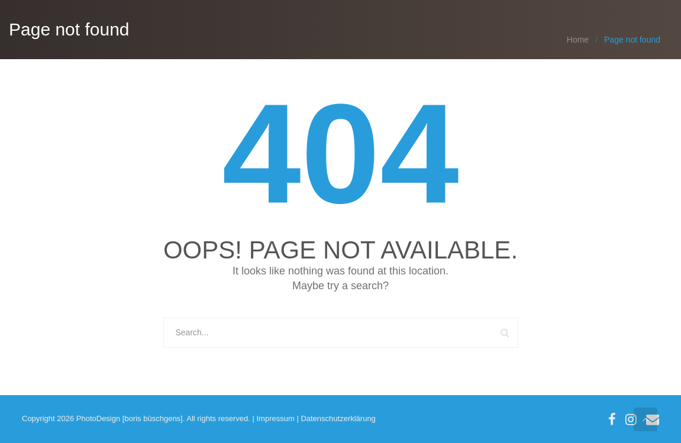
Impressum (275, 418)
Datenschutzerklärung (338, 418)
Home (578, 39)
